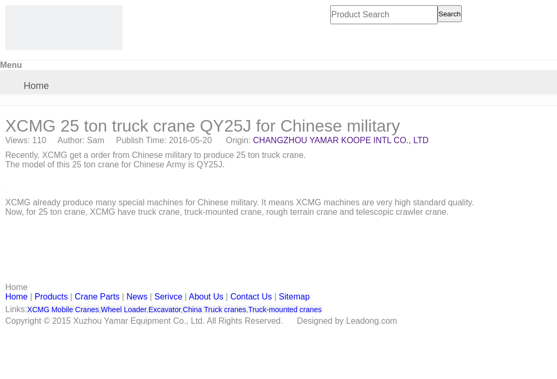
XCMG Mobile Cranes (63, 309)
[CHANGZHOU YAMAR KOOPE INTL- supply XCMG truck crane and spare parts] (64, 27)
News (136, 296)
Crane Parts (97, 296)
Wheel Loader (123, 309)
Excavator (164, 309)
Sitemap (294, 296)
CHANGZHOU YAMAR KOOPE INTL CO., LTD (341, 140)
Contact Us (251, 296)
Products (51, 296)
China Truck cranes (215, 309)
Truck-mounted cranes (285, 309)
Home (36, 86)
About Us (206, 296)
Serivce (168, 296)
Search (450, 14)
